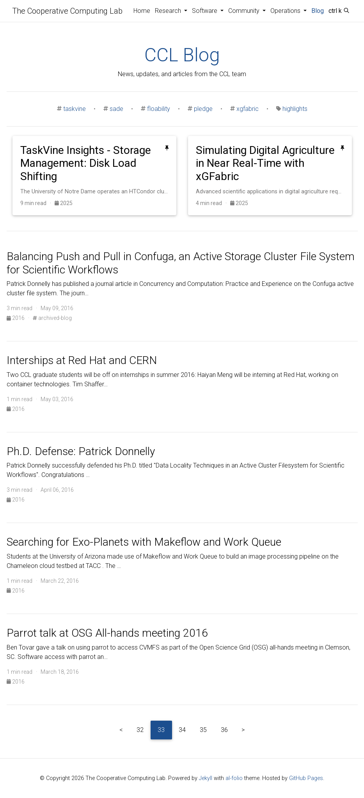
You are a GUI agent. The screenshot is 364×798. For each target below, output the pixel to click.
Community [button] (244, 10)
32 (140, 730)
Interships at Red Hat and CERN (82, 360)
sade (116, 108)
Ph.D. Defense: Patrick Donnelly (81, 451)
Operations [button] (286, 10)
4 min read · (213, 203)
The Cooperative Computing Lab (67, 11)
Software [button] (205, 10)
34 (182, 730)
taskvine (74, 108)
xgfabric (247, 108)
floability (158, 108)
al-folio (234, 778)
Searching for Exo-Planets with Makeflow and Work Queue (144, 542)
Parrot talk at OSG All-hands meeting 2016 (107, 633)
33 (161, 730)
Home (141, 10)
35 (203, 730)
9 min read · (37, 203)
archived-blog (52, 318)
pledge (203, 108)
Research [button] (169, 10)
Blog (317, 10)
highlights (294, 108)
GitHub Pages (306, 778)
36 (224, 730)
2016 (16, 318)
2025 (64, 203)
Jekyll (205, 778)
